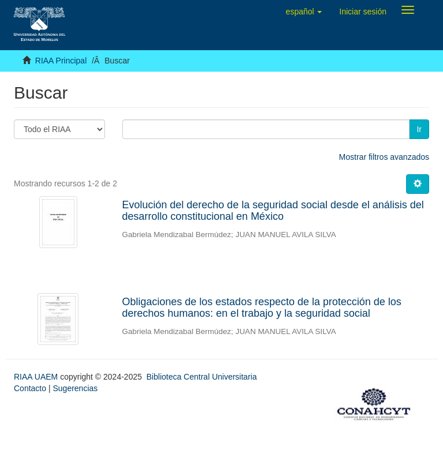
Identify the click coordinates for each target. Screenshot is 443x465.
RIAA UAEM (37, 376)
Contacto (30, 388)
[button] (304, 11)
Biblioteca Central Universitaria (202, 376)
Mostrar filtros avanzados (384, 157)
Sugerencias (74, 388)
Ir (419, 129)
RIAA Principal (61, 60)
